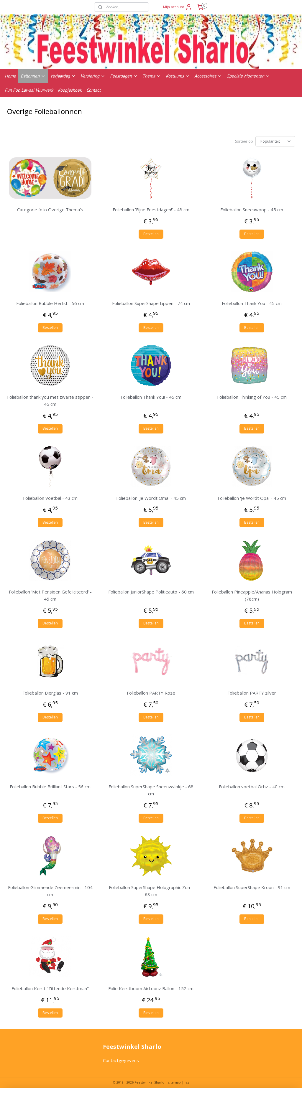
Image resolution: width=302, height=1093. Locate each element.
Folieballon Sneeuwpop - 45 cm (251, 209)
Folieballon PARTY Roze (151, 693)
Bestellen (151, 233)
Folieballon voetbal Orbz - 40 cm (252, 786)
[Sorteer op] (275, 141)
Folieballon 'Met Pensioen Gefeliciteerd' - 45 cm (50, 595)
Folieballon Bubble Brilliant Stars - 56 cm (50, 786)
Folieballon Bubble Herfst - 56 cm (50, 303)
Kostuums (178, 76)
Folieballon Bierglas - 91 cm (50, 693)
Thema (151, 76)
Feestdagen (124, 76)
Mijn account (177, 7)
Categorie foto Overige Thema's (50, 209)
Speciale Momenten (248, 76)
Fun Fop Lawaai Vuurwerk (29, 90)
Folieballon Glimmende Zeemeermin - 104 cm (50, 891)
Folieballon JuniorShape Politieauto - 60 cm (151, 592)
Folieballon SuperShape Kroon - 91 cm (252, 888)
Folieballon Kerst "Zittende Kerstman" (50, 988)
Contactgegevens (121, 1060)
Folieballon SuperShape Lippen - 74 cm (151, 303)
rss (187, 1082)
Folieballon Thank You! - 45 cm (151, 397)
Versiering (93, 76)
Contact (93, 90)
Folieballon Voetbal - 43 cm (50, 498)
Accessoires (208, 76)
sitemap (174, 1082)
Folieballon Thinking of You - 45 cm (252, 397)
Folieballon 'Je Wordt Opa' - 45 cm (252, 498)
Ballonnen (33, 76)
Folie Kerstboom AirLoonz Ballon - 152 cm (150, 988)
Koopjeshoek (70, 90)
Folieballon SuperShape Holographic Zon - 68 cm (151, 891)
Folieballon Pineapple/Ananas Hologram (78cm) (252, 595)
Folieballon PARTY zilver (251, 693)
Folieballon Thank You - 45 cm (252, 303)
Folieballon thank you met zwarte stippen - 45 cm (50, 400)
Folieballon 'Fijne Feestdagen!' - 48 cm (151, 209)
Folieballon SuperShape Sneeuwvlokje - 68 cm (151, 790)
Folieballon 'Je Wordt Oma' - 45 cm (151, 498)
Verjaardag (63, 76)
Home (10, 76)
